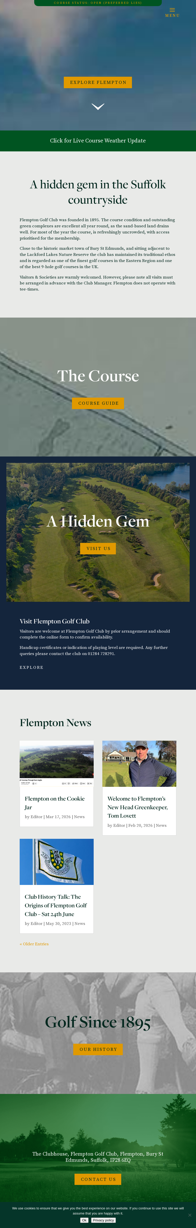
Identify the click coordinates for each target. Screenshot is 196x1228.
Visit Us (99, 549)
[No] (189, 1215)
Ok (84, 1220)
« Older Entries (34, 944)
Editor (36, 817)
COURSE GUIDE (98, 403)
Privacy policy (103, 1220)
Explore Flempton (98, 82)
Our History (99, 1049)
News (79, 817)
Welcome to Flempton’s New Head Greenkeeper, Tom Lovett (137, 807)
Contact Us (98, 1179)
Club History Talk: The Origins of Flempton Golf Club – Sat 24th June (56, 905)
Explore (32, 667)
